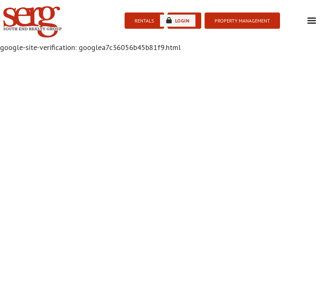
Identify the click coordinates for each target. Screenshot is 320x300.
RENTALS (144, 21)
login (177, 20)
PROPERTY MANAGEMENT (242, 21)
